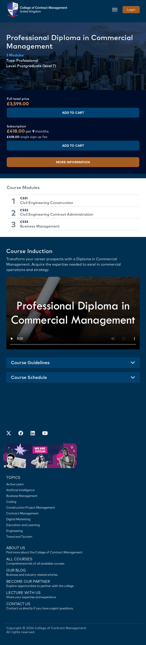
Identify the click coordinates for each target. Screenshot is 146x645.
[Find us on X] (8, 433)
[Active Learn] (73, 484)
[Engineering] (73, 531)
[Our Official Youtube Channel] (44, 433)
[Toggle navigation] (115, 9)
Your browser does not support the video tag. (73, 313)
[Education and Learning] (73, 525)
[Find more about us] (73, 549)
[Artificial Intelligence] (73, 490)
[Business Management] (73, 496)
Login (131, 10)
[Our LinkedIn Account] (32, 433)
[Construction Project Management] (73, 507)
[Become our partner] (73, 583)
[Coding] (73, 501)
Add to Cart (73, 113)
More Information (73, 162)
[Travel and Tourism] (73, 536)
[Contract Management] (73, 513)
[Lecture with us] (73, 594)
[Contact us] (73, 572)
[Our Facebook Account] (20, 433)
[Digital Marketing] (73, 519)
